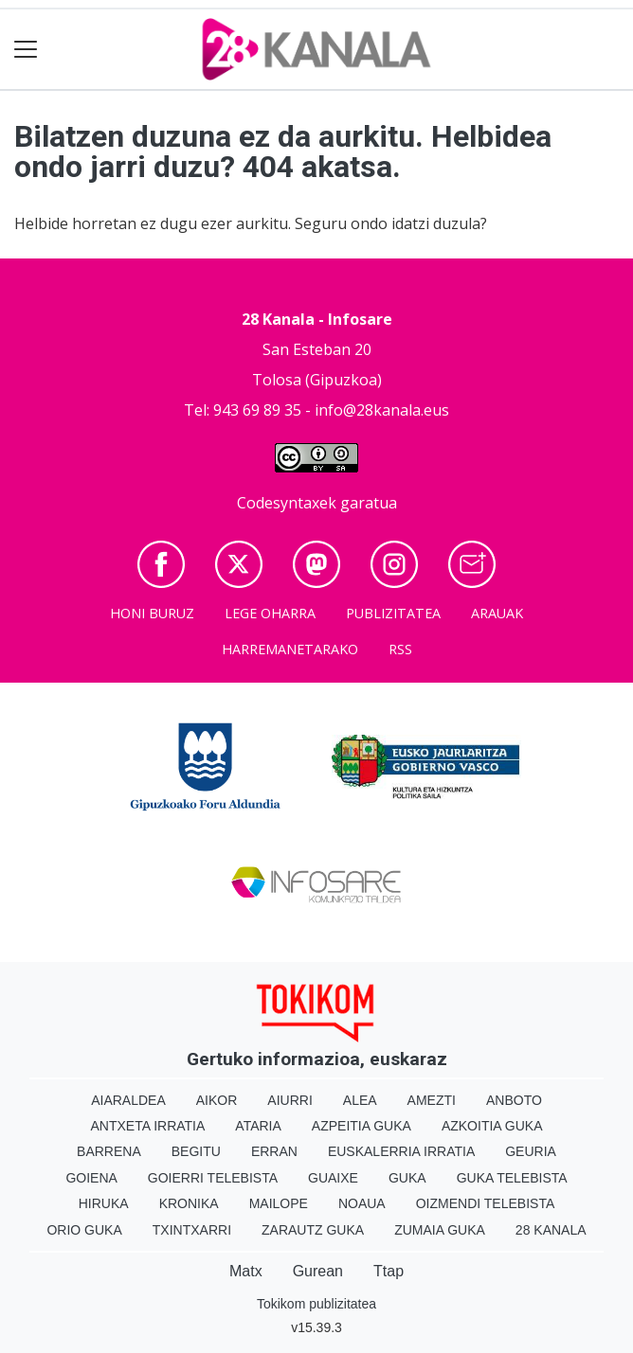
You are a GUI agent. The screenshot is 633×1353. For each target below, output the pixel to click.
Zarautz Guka (313, 1229)
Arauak (497, 613)
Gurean (318, 1271)
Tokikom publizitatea (316, 1303)
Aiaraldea (128, 1100)
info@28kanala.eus (382, 410)
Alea (360, 1100)
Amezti (431, 1100)
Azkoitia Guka (492, 1125)
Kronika (189, 1203)
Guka (407, 1177)
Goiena (91, 1177)
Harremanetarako (290, 649)
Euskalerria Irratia (401, 1151)
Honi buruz (152, 613)
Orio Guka (83, 1229)
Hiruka (104, 1203)
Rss (400, 649)
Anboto (514, 1100)
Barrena (109, 1151)
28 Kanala (551, 1229)
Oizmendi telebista (485, 1203)
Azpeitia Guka (361, 1125)
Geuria (530, 1151)
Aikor (217, 1100)
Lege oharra (270, 613)
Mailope (278, 1203)
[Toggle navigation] (26, 49)
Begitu (196, 1151)
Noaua (362, 1203)
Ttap (388, 1271)
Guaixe (333, 1177)
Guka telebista (512, 1177)
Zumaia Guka (439, 1229)
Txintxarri (192, 1229)
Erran (274, 1151)
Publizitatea (393, 613)
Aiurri (289, 1100)
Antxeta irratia (148, 1125)
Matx (245, 1271)
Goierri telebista (213, 1177)
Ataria (258, 1125)
